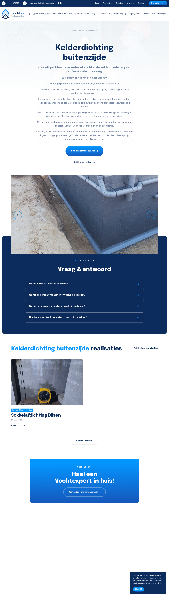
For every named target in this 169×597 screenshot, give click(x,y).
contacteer (95, 136)
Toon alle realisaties (84, 440)
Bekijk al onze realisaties (146, 348)
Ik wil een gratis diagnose (84, 151)
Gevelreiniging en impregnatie (126, 14)
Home (97, 3)
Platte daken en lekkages (154, 14)
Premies (119, 3)
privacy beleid (153, 580)
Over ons (130, 3)
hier (73, 116)
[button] (75, 260)
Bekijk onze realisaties (84, 162)
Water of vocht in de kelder (59, 14)
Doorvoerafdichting (86, 14)
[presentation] (17, 215)
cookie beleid (141, 580)
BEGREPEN (138, 589)
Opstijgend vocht (36, 14)
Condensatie (104, 14)
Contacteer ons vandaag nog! (84, 492)
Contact (141, 3)
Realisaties (107, 3)
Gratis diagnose (158, 3)
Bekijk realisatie (18, 426)
